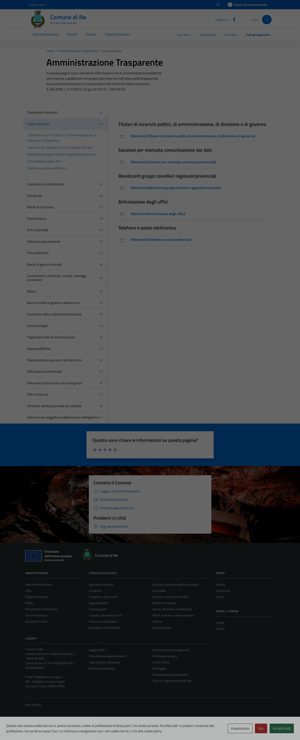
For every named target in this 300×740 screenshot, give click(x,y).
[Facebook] (232, 19)
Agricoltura (184, 35)
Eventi (220, 628)
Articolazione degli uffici (45, 161)
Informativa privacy (164, 656)
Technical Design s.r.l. (51, 729)
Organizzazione (38, 123)
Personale (34, 195)
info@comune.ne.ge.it (48, 677)
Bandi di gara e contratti (44, 264)
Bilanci (32, 291)
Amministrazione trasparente (171, 650)
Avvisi (220, 596)
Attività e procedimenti (43, 241)
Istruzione (231, 35)
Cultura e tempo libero (103, 621)
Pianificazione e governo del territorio (54, 360)
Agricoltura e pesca (101, 584)
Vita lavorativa (161, 627)
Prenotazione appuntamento (107, 656)
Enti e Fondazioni (36, 615)
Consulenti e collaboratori (45, 184)
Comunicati (223, 590)
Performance (36, 218)
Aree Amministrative (38, 584)
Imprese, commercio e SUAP (170, 596)
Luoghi (220, 622)
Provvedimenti (38, 252)
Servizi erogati (37, 325)
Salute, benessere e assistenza (172, 609)
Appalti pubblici (98, 603)
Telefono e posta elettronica (47, 168)
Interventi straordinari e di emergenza (54, 383)
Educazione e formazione (105, 627)
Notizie (220, 584)
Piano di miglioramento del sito (172, 680)
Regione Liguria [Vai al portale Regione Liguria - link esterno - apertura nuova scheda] (37, 5)
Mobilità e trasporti (164, 603)
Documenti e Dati (36, 621)
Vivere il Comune (117, 34)
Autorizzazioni (98, 609)
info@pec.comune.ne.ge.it (48, 681)
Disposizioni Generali (42, 112)
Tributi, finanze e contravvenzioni (173, 615)
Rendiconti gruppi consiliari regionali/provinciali (61, 154)
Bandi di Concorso (40, 207)
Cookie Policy (160, 662)
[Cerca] (266, 19)
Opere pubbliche (38, 348)
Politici (29, 603)
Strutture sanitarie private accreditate (54, 406)
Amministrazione (45, 34)
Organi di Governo (36, 596)
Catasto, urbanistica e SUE (106, 615)
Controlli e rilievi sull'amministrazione (54, 314)
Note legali (159, 668)
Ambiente (95, 590)
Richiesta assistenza (102, 668)
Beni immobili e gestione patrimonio (53, 302)
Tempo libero (208, 35)
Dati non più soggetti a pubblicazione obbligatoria (62, 417)
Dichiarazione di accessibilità (170, 674)
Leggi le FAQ (97, 650)
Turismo (157, 621)
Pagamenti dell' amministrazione (51, 337)
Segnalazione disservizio (104, 662)
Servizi (91, 34)
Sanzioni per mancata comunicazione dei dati (60, 147)
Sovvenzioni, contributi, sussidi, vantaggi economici (56, 278)
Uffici (28, 590)
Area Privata (33, 704)
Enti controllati (38, 230)
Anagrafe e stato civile (103, 596)
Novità (72, 34)
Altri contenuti (37, 394)
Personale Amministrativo (41, 609)
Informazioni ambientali (44, 371)
